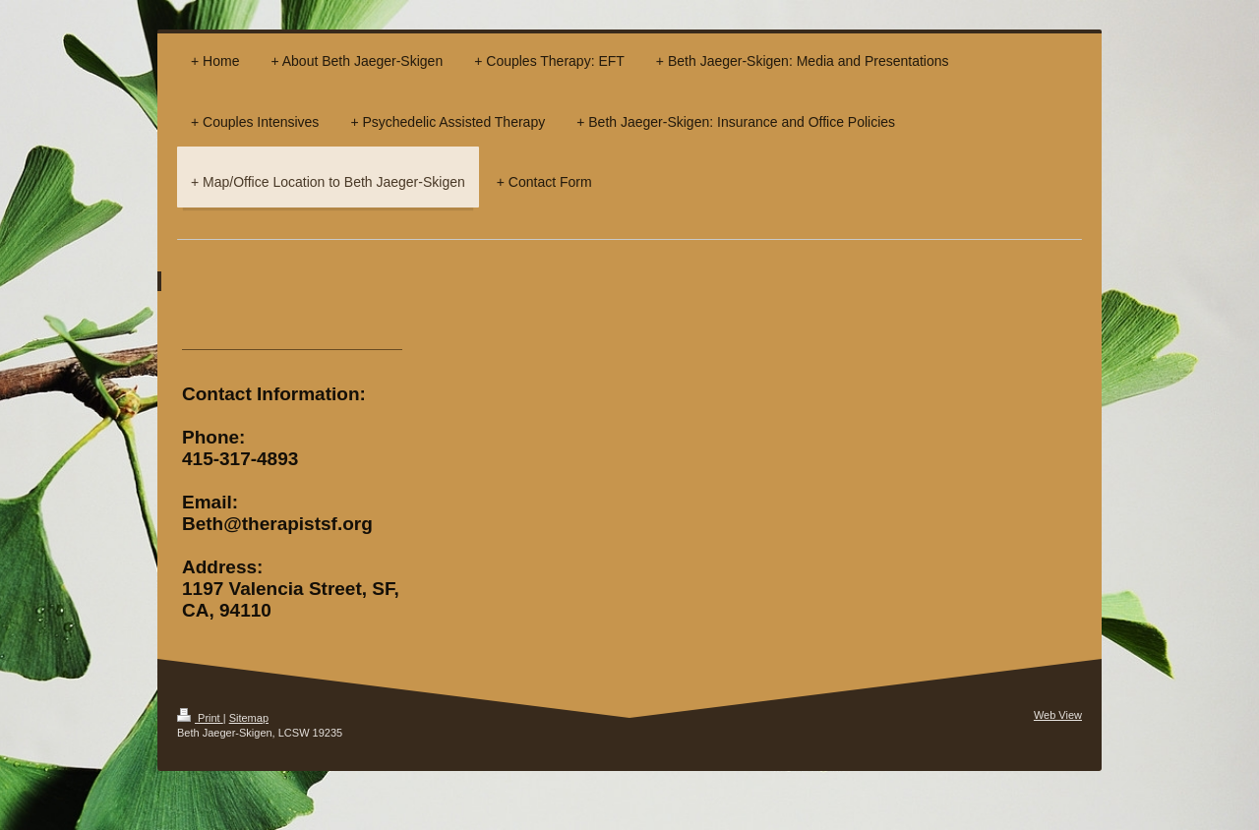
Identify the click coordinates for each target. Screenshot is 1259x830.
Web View (1058, 715)
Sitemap (249, 718)
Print (200, 718)
